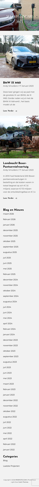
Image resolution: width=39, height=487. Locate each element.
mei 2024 (7, 318)
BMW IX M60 (12, 82)
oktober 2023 (9, 351)
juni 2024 (7, 312)
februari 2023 (9, 389)
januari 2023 (9, 395)
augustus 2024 (10, 301)
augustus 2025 (10, 252)
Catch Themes (23, 482)
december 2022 (10, 400)
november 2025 (10, 236)
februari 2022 (9, 444)
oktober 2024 (9, 290)
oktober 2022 (9, 411)
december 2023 (10, 340)
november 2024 (10, 285)
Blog (5, 460)
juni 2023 (7, 373)
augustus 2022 (10, 417)
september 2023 (10, 356)
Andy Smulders (10, 86)
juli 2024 (7, 307)
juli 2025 (7, 258)
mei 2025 (7, 269)
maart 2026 (8, 214)
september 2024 (11, 296)
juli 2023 (7, 367)
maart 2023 (8, 384)
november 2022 (10, 406)
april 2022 (7, 439)
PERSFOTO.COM (12, 3)
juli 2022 (7, 422)
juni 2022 (7, 428)
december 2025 (10, 230)
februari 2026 (9, 219)
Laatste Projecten (11, 466)
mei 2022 (7, 433)
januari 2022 (9, 450)
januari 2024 (9, 334)
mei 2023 (7, 378)
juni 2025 (7, 263)
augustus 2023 (10, 362)
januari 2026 (9, 225)
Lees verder (10, 111)
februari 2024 (9, 329)
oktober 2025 (9, 241)
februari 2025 (9, 274)
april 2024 (7, 323)
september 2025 (10, 247)
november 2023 (10, 345)
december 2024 (10, 280)
